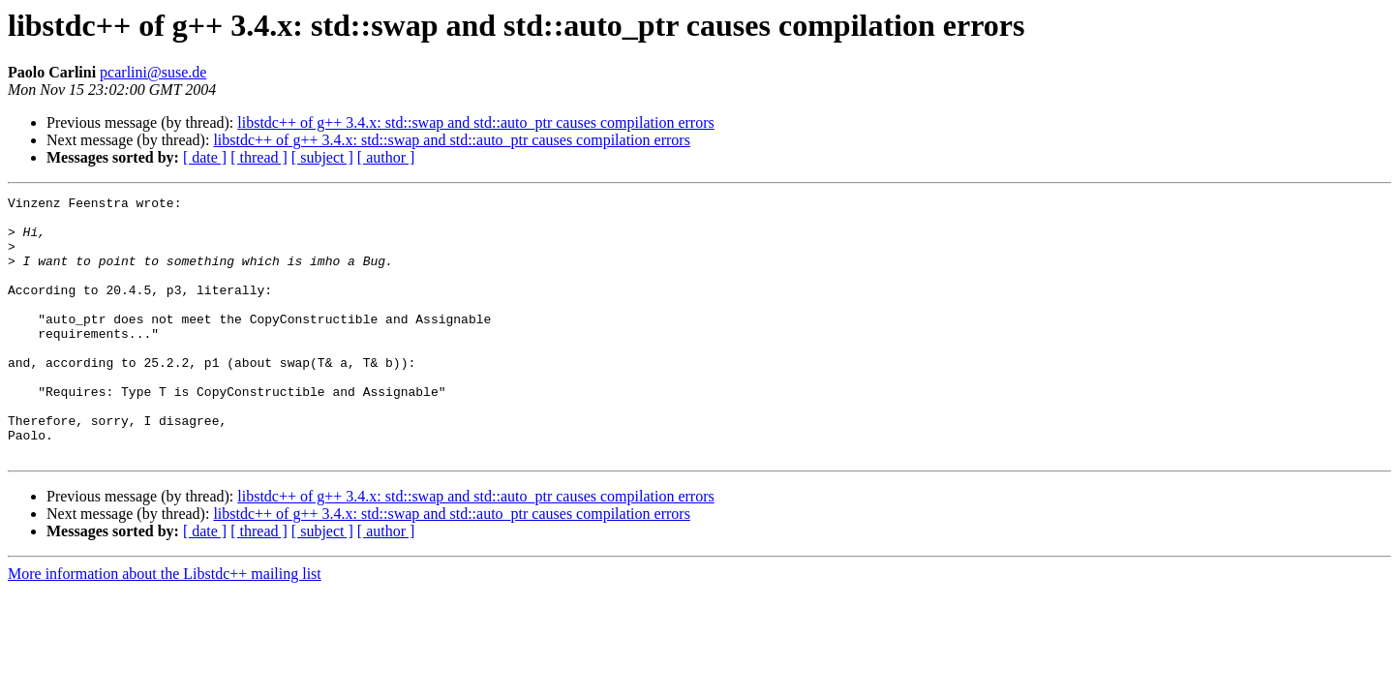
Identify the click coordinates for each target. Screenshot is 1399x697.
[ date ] (205, 157)
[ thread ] (259, 157)
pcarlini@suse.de (153, 72)
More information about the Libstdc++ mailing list (164, 626)
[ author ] (386, 157)
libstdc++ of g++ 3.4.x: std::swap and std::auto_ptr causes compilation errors (475, 122)
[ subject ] (322, 157)
